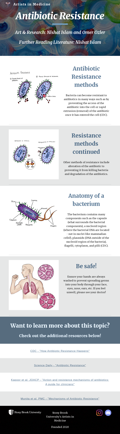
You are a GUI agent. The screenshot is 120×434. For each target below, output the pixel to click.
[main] (60, 17)
